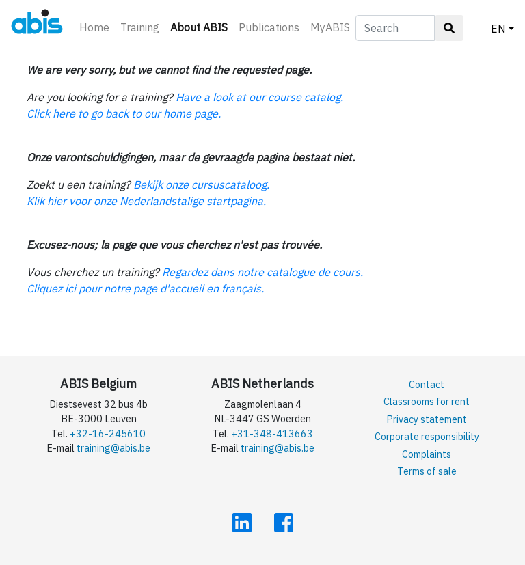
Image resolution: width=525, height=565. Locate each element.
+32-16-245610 (108, 433)
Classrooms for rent (426, 401)
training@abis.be (113, 447)
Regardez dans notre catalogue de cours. (262, 272)
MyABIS (330, 27)
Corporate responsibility (427, 436)
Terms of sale (427, 471)
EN (498, 29)
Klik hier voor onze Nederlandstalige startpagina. (146, 201)
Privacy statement (426, 419)
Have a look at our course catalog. (259, 97)
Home (94, 27)
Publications (269, 27)
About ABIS (201, 26)
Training (139, 27)
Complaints (426, 453)
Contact (426, 384)
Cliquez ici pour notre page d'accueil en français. (145, 288)
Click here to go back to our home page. (124, 113)
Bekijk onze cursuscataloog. (201, 184)
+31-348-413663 (272, 433)
